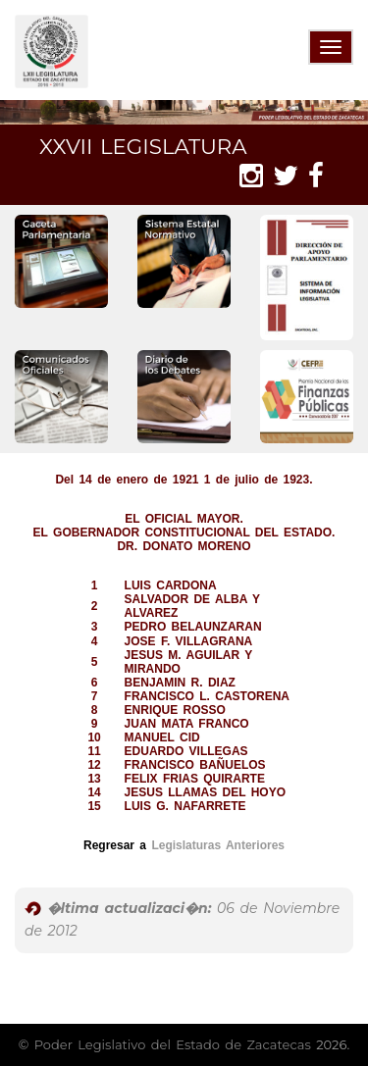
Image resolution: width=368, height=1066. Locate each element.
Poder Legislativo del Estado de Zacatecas (172, 1044)
